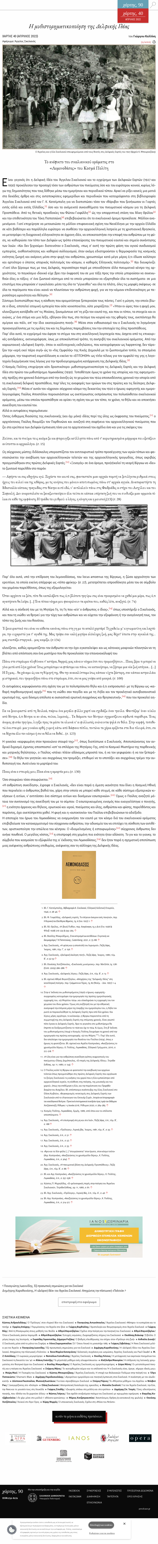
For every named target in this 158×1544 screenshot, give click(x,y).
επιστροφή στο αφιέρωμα (79, 1302)
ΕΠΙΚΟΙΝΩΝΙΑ (94, 1502)
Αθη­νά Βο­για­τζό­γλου (94, 1331)
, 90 (12, 1491)
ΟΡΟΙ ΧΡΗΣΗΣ (135, 1496)
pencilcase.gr (144, 1509)
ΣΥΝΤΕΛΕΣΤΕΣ (114, 1491)
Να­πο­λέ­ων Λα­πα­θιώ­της (68, 1356)
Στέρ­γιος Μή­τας (100, 1368)
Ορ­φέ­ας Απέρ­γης (38, 1327)
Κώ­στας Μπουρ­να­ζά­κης (98, 1373)
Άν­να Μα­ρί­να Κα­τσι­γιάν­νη (100, 1352)
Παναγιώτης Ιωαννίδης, (42, 1286)
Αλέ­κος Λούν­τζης (66, 1360)
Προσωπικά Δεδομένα (140, 1491)
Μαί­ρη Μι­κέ (25, 1373)
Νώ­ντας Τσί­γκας (93, 1393)
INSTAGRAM (75, 1496)
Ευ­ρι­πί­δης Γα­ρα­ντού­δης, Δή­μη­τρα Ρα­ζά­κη (83, 1339)
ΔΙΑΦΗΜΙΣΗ (93, 1496)
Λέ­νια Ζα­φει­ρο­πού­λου (78, 1343)
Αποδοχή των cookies (101, 1525)
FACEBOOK (74, 1491)
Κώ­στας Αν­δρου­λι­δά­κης (38, 1322)
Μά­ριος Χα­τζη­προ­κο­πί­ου (105, 1398)
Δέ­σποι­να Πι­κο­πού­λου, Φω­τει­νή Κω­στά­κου (50, 1381)
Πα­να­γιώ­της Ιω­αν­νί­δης (56, 1348)
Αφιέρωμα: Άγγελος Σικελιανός (19, 41)
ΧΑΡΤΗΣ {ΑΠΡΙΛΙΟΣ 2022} (20, 36)
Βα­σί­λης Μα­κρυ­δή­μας (81, 1364)
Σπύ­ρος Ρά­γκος (118, 1381)
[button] (12, 1530)
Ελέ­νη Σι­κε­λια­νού (70, 1385)
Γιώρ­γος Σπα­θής (79, 1389)
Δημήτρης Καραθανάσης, (64, 1290)
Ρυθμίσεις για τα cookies (102, 1533)
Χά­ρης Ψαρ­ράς (78, 1402)
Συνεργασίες (94, 1491)
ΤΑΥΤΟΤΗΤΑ (112, 1496)
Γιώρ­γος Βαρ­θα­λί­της (106, 1327)
